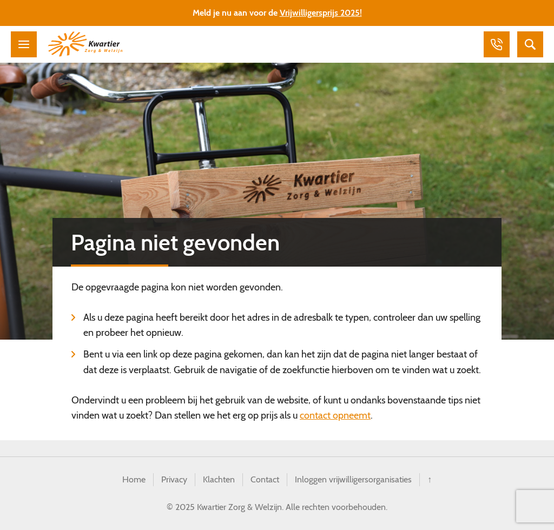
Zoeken (530, 44)
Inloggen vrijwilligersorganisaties (353, 479)
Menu (24, 44)
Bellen (497, 44)
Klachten (219, 479)
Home (134, 479)
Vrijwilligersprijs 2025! (321, 13)
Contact (264, 479)
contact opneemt (335, 415)
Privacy (174, 479)
